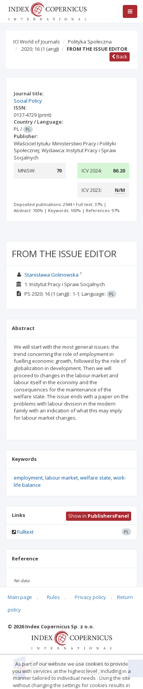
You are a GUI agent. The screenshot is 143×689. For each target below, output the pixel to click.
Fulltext (25, 531)
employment (28, 477)
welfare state (95, 477)
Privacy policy (90, 597)
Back (119, 56)
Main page (20, 597)
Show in (98, 515)
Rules (53, 597)
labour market (61, 477)
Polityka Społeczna (90, 41)
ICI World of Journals (36, 41)
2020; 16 (40, 48)
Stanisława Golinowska (51, 274)
